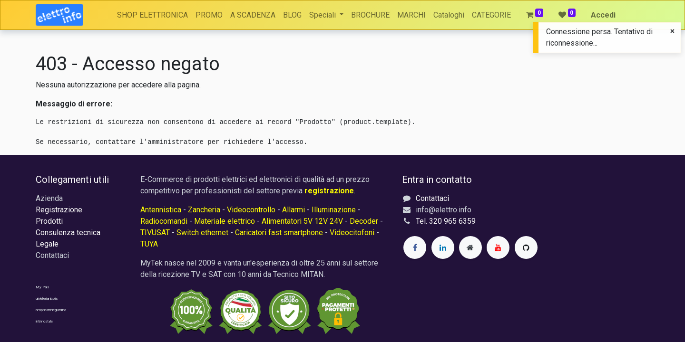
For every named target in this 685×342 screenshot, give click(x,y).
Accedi (603, 14)
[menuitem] (152, 15)
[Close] (672, 31)
